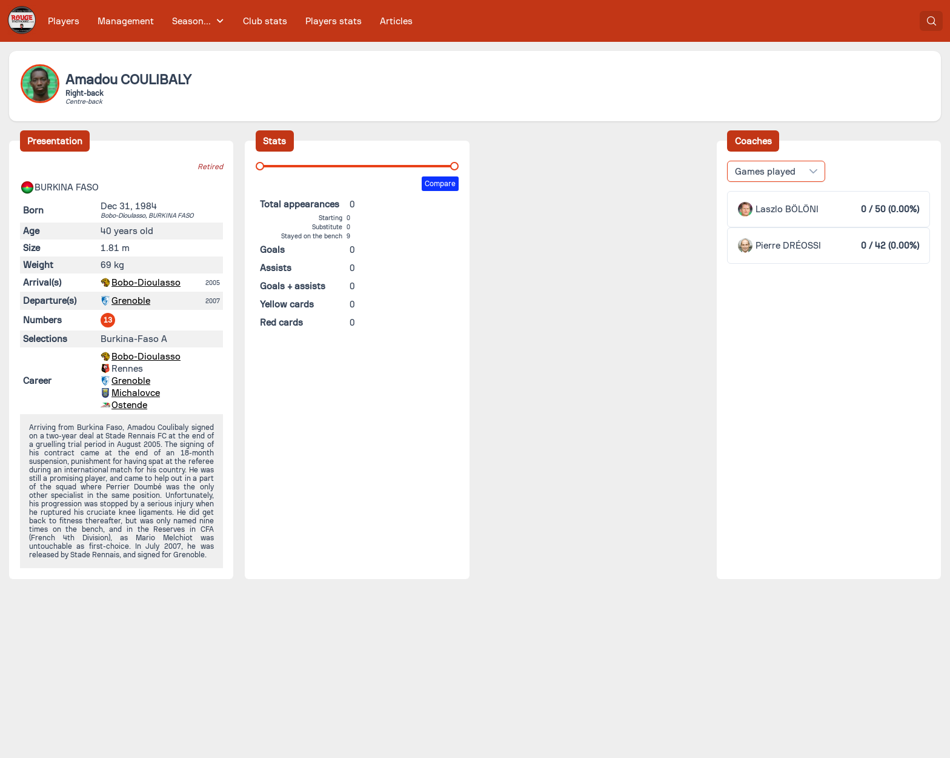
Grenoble (130, 300)
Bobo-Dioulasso (146, 282)
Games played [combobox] (765, 171)
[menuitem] (64, 21)
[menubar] (230, 21)
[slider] (260, 166)
